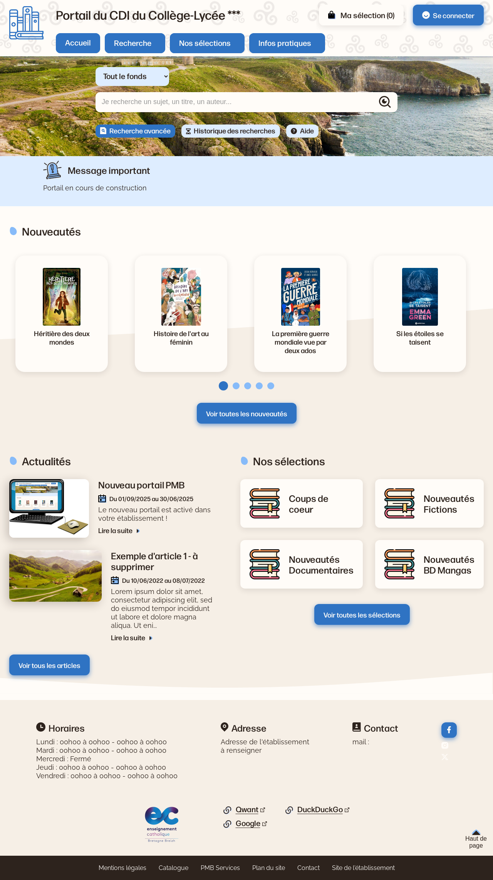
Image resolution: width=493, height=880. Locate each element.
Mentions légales (122, 868)
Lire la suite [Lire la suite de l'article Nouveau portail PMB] (116, 530)
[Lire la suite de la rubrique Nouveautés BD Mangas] (449, 564)
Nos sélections (205, 42)
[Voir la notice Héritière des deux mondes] (62, 337)
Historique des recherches (234, 130)
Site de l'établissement (363, 868)
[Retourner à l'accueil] (26, 23)
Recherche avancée (140, 130)
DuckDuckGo (320, 809)
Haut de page (476, 839)
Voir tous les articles (49, 665)
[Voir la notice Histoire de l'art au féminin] (181, 337)
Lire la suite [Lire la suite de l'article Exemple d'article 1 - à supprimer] (128, 637)
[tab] (221, 385)
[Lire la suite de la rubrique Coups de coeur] (321, 503)
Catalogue (173, 868)
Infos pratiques (284, 42)
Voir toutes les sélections (362, 614)
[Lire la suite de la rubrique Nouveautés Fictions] (449, 503)
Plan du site (268, 868)
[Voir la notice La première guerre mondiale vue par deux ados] (300, 341)
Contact (308, 868)
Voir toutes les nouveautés (246, 413)
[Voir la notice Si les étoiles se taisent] (420, 337)
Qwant (247, 809)
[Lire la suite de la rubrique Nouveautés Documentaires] (321, 564)
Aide (307, 130)
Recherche (132, 42)
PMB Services (220, 868)
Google (248, 823)
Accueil (78, 42)
